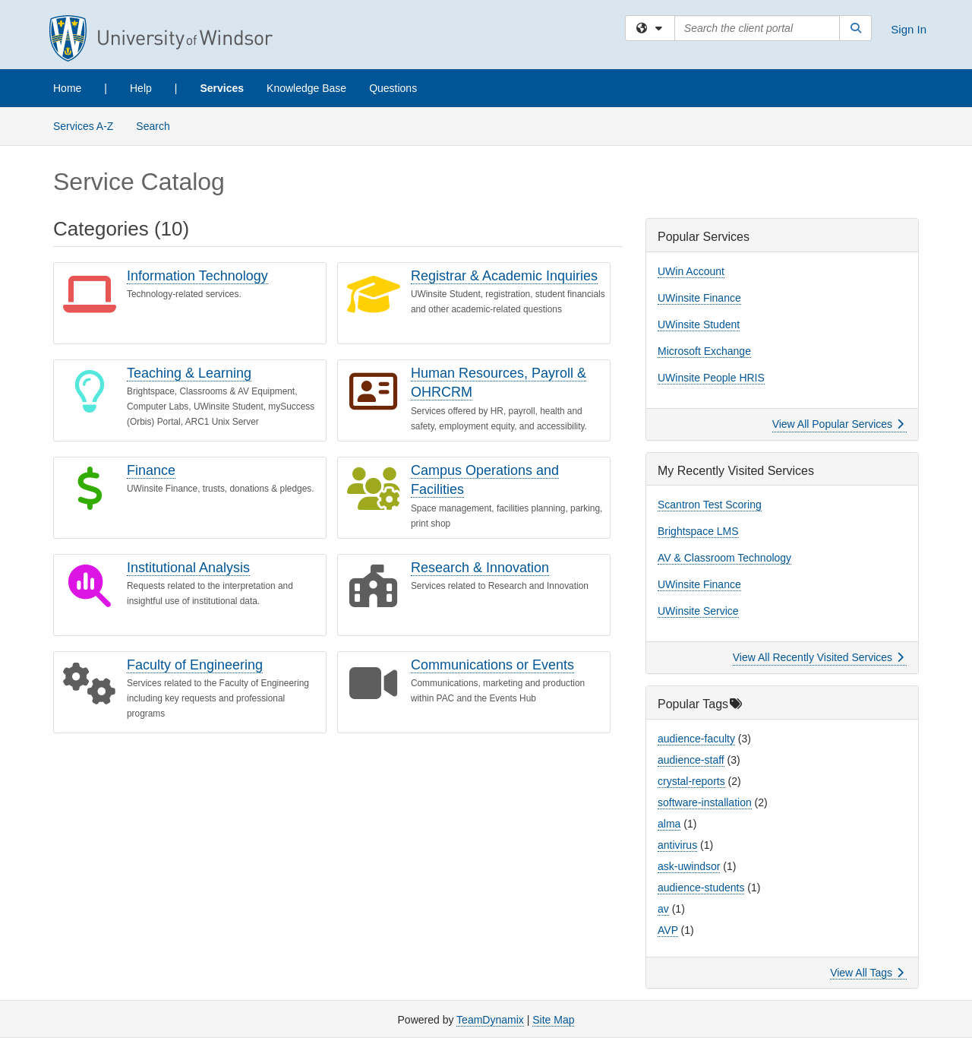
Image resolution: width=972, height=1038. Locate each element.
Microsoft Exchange (704, 351)
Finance (151, 470)
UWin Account (691, 271)
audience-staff (691, 760)
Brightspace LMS (698, 531)
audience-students (701, 887)
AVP (668, 930)
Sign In (908, 29)
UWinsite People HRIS (711, 378)
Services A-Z (83, 126)
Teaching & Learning (189, 373)
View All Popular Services (838, 424)
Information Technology (197, 275)
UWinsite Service (698, 611)
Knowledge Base (306, 88)
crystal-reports (691, 781)
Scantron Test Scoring (710, 504)
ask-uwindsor (689, 866)
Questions (393, 88)
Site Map (553, 1020)
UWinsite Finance (699, 298)
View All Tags (867, 973)
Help (141, 88)
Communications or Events (492, 664)
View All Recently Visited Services (818, 657)
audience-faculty (696, 739)
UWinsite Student (699, 324)
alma (669, 824)
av (663, 909)
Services (222, 88)
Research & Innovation (480, 567)
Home (67, 88)
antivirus (677, 845)
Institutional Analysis (188, 567)
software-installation (705, 802)
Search (158, 125)
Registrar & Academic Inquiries (504, 275)
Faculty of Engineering (195, 664)
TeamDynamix (490, 1020)
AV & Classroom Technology (724, 558)
